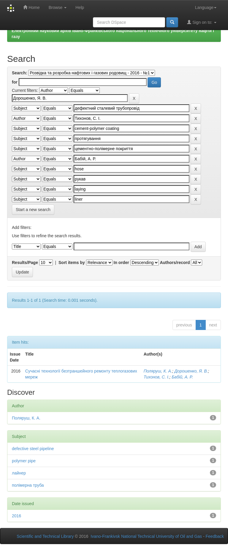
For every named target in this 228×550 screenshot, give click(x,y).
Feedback (215, 536)
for (15, 82)
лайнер (19, 473)
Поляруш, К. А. (158, 371)
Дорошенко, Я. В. (191, 371)
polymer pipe (24, 460)
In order (121, 262)
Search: (19, 72)
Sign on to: (201, 22)
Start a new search (33, 209)
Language (205, 7)
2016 (16, 515)
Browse (58, 7)
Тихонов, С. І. (157, 377)
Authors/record (175, 262)
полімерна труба (28, 485)
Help (79, 7)
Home (31, 7)
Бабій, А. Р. (182, 377)
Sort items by (71, 262)
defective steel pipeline (33, 448)
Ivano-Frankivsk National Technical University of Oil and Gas (146, 536)
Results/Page (25, 262)
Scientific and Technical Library (45, 536)
